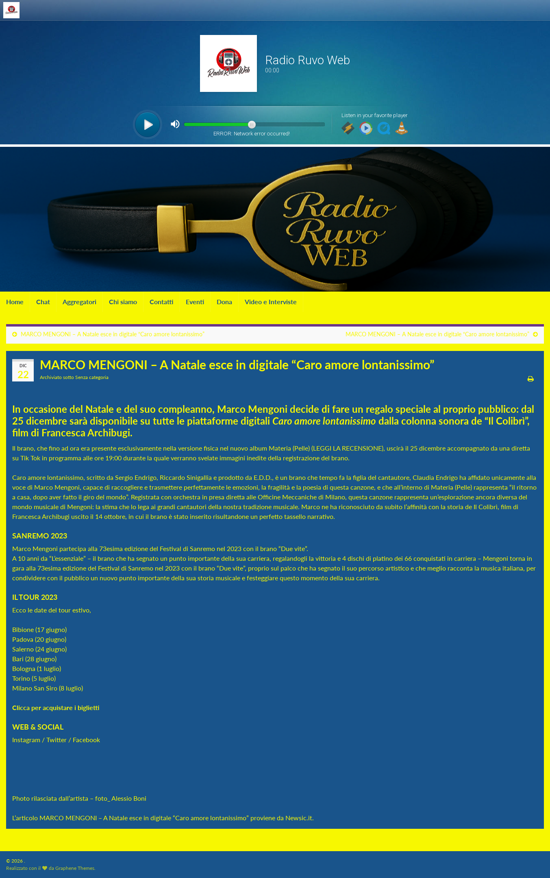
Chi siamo (123, 301)
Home (15, 301)
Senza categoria (92, 377)
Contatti (161, 301)
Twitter (56, 739)
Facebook (86, 739)
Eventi (195, 301)
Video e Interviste (271, 301)
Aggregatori (79, 301)
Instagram (26, 739)
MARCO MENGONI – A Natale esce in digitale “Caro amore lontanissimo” (112, 334)
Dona (224, 301)
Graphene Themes (74, 868)
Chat (43, 301)
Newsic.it (298, 817)
